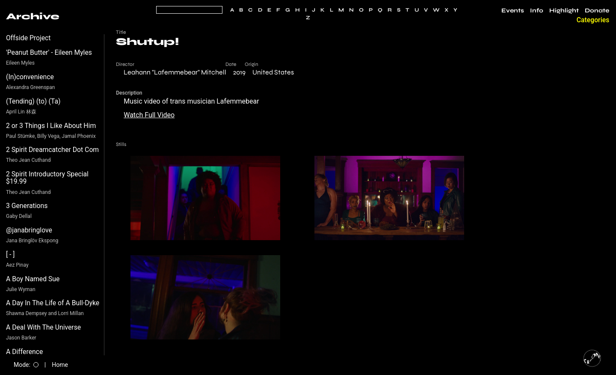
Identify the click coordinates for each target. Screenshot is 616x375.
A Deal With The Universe (43, 327)
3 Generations (26, 205)
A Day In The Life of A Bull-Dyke (52, 303)
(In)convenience (30, 76)
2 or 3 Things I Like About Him (51, 125)
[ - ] (10, 254)
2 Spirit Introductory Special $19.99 (47, 177)
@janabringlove (29, 230)
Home (60, 364)
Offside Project (28, 38)
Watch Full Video (149, 115)
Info (536, 10)
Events (512, 10)
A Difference (24, 351)
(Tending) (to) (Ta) (33, 101)
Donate (597, 10)
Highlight (564, 10)
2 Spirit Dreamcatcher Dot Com (52, 149)
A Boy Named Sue (32, 279)
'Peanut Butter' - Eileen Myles (49, 52)
